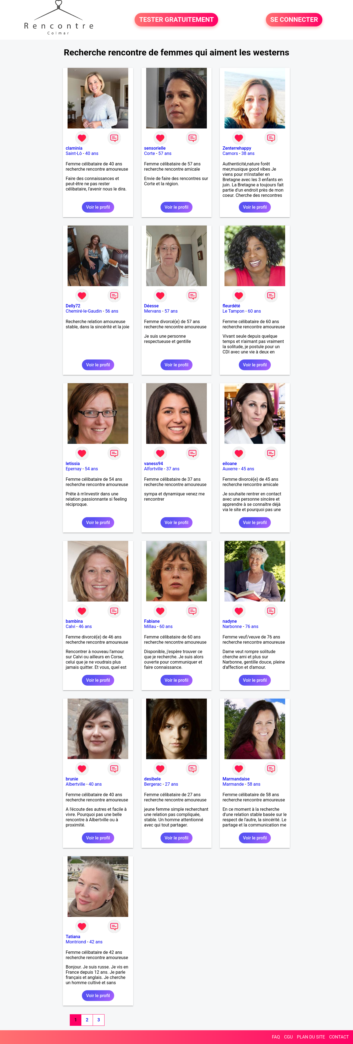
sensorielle (155, 148)
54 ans (91, 468)
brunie (72, 779)
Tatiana (73, 936)
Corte (149, 153)
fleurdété (231, 305)
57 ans (165, 153)
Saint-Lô (74, 153)
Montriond (76, 941)
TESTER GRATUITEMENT (176, 20)
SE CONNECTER (294, 20)
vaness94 (153, 463)
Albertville (75, 784)
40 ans (91, 153)
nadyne (230, 621)
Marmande (233, 784)
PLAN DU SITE (311, 1037)
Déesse (151, 305)
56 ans (111, 311)
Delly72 (73, 305)
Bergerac (153, 784)
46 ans (85, 626)
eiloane (230, 463)
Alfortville (153, 468)
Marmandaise (236, 779)
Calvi (70, 626)
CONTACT (339, 1037)
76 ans (251, 626)
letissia (73, 463)
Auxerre (230, 468)
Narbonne (232, 626)
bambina (74, 621)
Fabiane (152, 621)
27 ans (171, 784)
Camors (230, 153)
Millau (150, 626)
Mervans (152, 311)
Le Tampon (233, 311)
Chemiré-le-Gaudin (84, 311)
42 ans (96, 941)
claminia (74, 148)
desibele (152, 779)
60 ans (254, 311)
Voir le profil (98, 207)
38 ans (248, 153)
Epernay (73, 468)
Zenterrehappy (237, 148)
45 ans (247, 468)
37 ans (173, 468)
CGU (288, 1037)
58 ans (254, 784)
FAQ (276, 1037)
